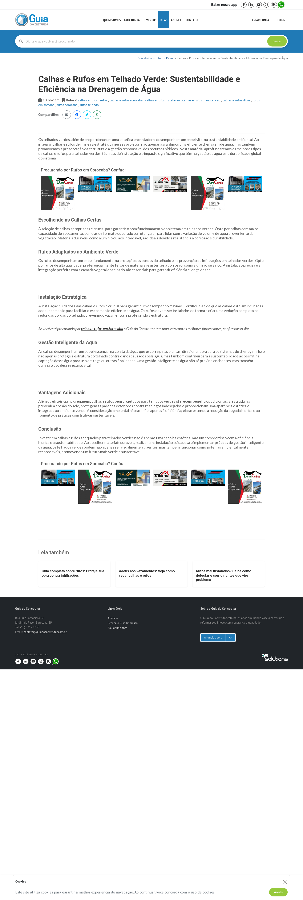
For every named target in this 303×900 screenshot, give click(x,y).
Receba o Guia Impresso (123, 853)
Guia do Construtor (150, 58)
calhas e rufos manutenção (201, 100)
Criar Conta (260, 20)
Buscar (277, 41)
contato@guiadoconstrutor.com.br (45, 862)
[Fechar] (285, 881)
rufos (104, 100)
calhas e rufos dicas (237, 100)
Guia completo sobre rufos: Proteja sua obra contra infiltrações (73, 803)
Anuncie (176, 20)
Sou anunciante (117, 858)
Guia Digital (132, 20)
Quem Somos (112, 20)
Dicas (163, 20)
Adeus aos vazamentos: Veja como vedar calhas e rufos (147, 803)
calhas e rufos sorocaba (127, 100)
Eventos (150, 20)
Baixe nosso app (224, 4)
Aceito (278, 892)
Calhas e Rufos (88, 100)
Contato (192, 20)
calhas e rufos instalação (163, 100)
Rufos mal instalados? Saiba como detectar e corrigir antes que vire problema (223, 805)
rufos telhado (89, 105)
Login (281, 20)
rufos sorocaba (67, 105)
